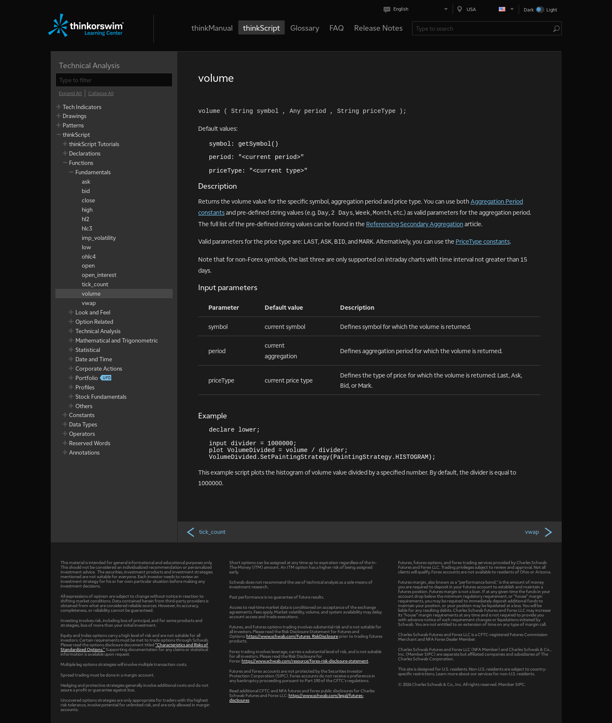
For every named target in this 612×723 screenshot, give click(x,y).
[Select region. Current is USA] (486, 9)
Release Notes (378, 27)
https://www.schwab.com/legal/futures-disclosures (296, 697)
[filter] (114, 80)
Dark (529, 9)
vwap (539, 532)
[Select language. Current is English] (417, 9)
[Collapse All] (101, 93)
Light (551, 9)
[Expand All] (70, 93)
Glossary (304, 27)
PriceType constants (483, 241)
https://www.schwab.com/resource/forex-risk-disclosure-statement (305, 660)
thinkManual (212, 27)
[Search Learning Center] (482, 28)
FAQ (336, 27)
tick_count (205, 532)
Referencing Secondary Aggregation (414, 224)
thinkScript (261, 27)
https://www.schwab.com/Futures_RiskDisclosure (292, 636)
